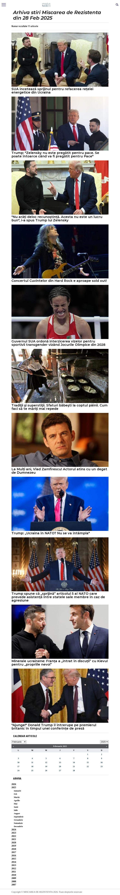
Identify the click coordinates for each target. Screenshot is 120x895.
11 (32, 762)
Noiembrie (18, 823)
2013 (13, 865)
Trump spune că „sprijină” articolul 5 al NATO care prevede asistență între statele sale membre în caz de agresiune (58, 597)
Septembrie (18, 817)
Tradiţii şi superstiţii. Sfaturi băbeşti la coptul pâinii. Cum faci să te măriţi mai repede (59, 407)
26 (46, 770)
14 (74, 762)
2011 (13, 872)
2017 (13, 852)
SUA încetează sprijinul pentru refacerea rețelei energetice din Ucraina (52, 90)
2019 (13, 846)
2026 (13, 784)
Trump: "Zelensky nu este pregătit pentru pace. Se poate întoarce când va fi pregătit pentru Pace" (55, 154)
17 (18, 766)
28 (74, 770)
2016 (13, 855)
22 (88, 766)
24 (18, 770)
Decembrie (18, 826)
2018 (13, 849)
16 (102, 762)
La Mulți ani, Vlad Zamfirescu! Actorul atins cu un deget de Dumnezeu (59, 471)
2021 (13, 839)
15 (88, 762)
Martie (17, 797)
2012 (13, 868)
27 (60, 770)
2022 (13, 836)
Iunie (16, 807)
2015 (13, 859)
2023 (13, 833)
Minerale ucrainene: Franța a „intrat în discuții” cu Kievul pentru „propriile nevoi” (59, 662)
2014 (13, 862)
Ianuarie (17, 791)
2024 (13, 829)
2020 (13, 842)
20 (60, 766)
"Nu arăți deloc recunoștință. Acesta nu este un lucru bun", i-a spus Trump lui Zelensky (56, 218)
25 (32, 770)
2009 (13, 878)
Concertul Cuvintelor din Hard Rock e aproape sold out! (59, 280)
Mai (15, 804)
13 (60, 762)
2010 (13, 875)
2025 (13, 787)
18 (32, 766)
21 (74, 766)
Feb (15, 794)
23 (102, 766)
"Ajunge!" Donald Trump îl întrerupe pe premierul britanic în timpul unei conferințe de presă (53, 726)
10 (18, 762)
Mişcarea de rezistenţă (60, 4)
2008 (13, 881)
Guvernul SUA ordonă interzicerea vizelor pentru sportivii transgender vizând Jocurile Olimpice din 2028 (58, 343)
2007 (13, 884)
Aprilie (17, 800)
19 (46, 766)
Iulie (16, 810)
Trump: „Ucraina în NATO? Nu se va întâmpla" (50, 533)
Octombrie (18, 820)
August (17, 813)
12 (46, 762)
